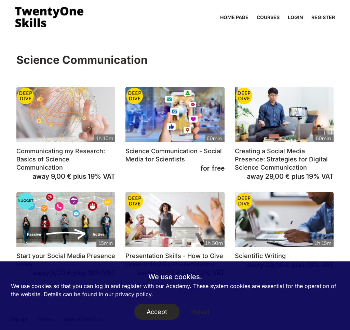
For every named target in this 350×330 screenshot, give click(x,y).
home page (234, 17)
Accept (157, 311)
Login (295, 17)
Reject (200, 311)
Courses (268, 17)
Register (323, 17)
